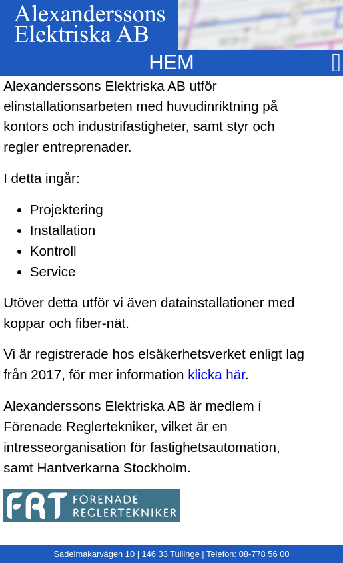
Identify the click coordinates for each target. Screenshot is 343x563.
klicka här (216, 374)
